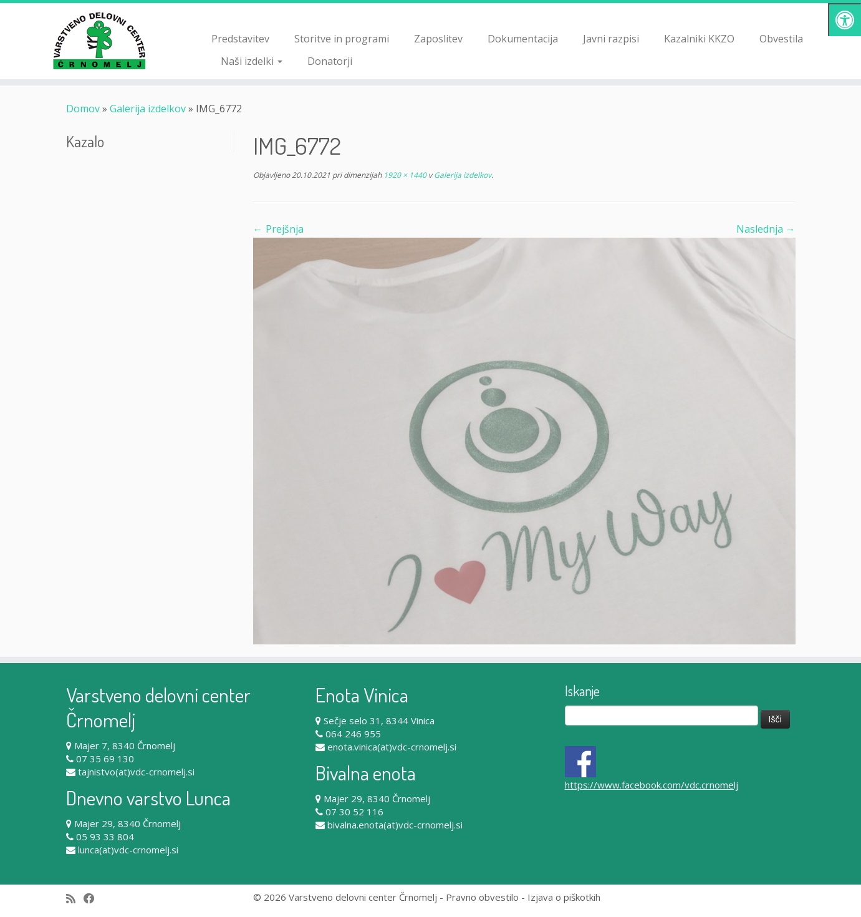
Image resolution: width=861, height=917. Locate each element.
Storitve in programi (341, 39)
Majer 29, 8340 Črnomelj (127, 823)
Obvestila (781, 39)
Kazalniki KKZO (699, 39)
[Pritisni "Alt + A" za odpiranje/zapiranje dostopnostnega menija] (844, 19)
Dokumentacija (523, 39)
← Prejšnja (278, 229)
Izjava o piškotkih (563, 897)
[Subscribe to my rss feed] (75, 898)
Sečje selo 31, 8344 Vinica (379, 720)
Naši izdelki (251, 61)
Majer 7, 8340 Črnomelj (124, 745)
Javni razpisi (611, 39)
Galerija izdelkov (148, 108)
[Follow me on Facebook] (93, 898)
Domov (83, 108)
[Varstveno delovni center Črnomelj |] (99, 40)
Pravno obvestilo (482, 897)
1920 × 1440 (404, 175)
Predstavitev (240, 39)
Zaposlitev (438, 39)
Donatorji (329, 61)
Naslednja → (766, 229)
